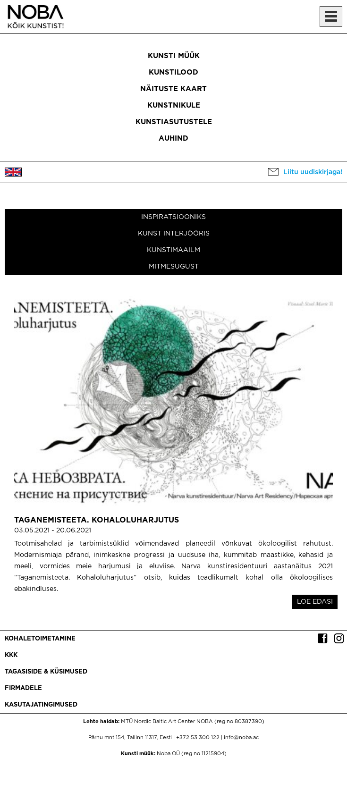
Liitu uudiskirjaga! (312, 172)
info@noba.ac (241, 737)
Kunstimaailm (173, 250)
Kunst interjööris (174, 233)
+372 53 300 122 (198, 737)
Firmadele (23, 688)
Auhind (173, 138)
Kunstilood (173, 72)
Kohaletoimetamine (40, 638)
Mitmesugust (174, 267)
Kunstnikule (173, 105)
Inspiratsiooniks (173, 217)
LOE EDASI (315, 602)
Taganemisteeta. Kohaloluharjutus (96, 520)
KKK (11, 655)
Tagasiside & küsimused (46, 671)
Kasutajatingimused (41, 705)
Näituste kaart (173, 89)
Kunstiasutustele (173, 122)
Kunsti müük (174, 56)
